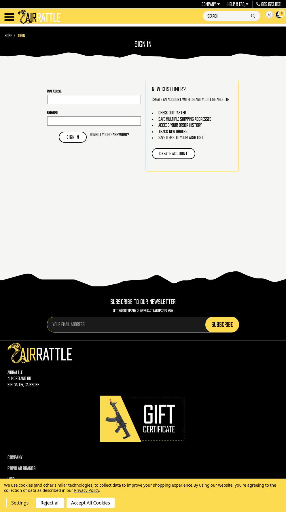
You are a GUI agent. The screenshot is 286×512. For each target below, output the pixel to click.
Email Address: (54, 91)
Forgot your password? (109, 135)
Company (211, 4)
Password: (52, 112)
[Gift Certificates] (143, 419)
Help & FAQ (238, 4)
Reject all (49, 503)
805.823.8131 (268, 4)
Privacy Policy (86, 490)
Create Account (173, 153)
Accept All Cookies (90, 503)
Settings (20, 503)
